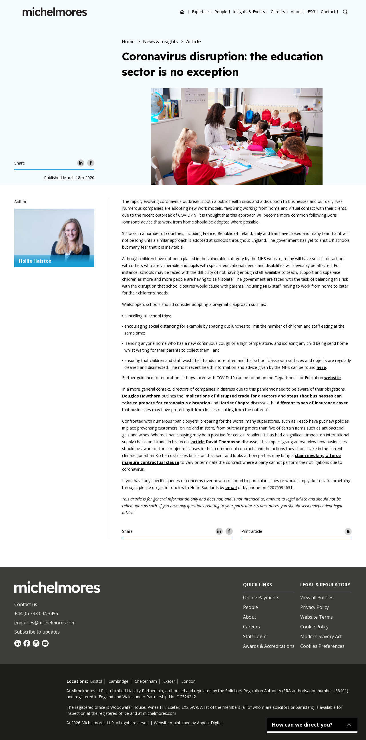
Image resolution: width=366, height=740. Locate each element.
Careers (278, 11)
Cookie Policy (314, 627)
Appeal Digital (209, 722)
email (231, 487)
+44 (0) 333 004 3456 (36, 613)
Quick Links (257, 584)
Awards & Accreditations (269, 646)
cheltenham (146, 681)
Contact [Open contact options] (328, 11)
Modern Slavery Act (321, 636)
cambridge (118, 681)
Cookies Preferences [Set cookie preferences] (322, 646)
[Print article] (348, 531)
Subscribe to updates (37, 632)
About (296, 11)
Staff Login (254, 636)
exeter (169, 681)
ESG (311, 11)
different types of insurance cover (312, 402)
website (332, 377)
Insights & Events (249, 11)
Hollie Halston (35, 261)
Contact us (25, 604)
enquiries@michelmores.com (44, 623)
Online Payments (261, 597)
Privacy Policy (314, 607)
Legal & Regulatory (325, 584)
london (188, 681)
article (198, 441)
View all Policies (316, 597)
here (321, 367)
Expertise (200, 11)
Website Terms (316, 617)
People (220, 11)
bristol (96, 681)
